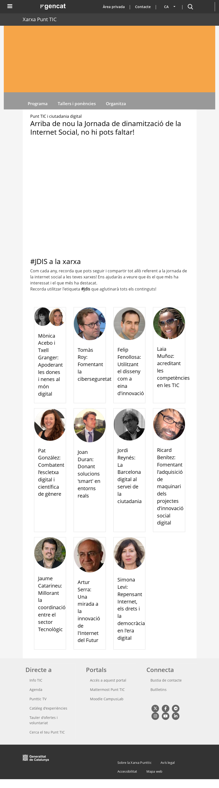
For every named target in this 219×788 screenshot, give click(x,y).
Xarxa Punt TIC (40, 19)
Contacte (143, 6)
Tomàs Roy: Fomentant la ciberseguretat (94, 364)
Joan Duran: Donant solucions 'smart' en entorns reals (89, 474)
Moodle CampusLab (106, 698)
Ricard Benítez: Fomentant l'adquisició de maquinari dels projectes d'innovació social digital (170, 486)
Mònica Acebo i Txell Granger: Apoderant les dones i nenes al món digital (50, 364)
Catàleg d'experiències (48, 708)
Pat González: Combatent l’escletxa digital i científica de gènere (51, 472)
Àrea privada (114, 6)
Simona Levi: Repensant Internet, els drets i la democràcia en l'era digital (131, 608)
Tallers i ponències (77, 103)
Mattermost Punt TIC (107, 689)
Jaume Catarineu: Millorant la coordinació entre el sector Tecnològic (52, 604)
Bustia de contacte (166, 680)
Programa (38, 103)
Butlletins (158, 689)
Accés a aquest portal (108, 680)
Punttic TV (37, 698)
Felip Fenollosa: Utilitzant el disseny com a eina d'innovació (130, 371)
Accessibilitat (127, 771)
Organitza (116, 103)
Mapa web (154, 771)
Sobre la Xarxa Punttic (134, 762)
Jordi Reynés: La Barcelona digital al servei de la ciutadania (129, 476)
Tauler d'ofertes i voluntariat (43, 720)
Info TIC (35, 680)
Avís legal (168, 762)
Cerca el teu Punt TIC (47, 732)
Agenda (35, 689)
